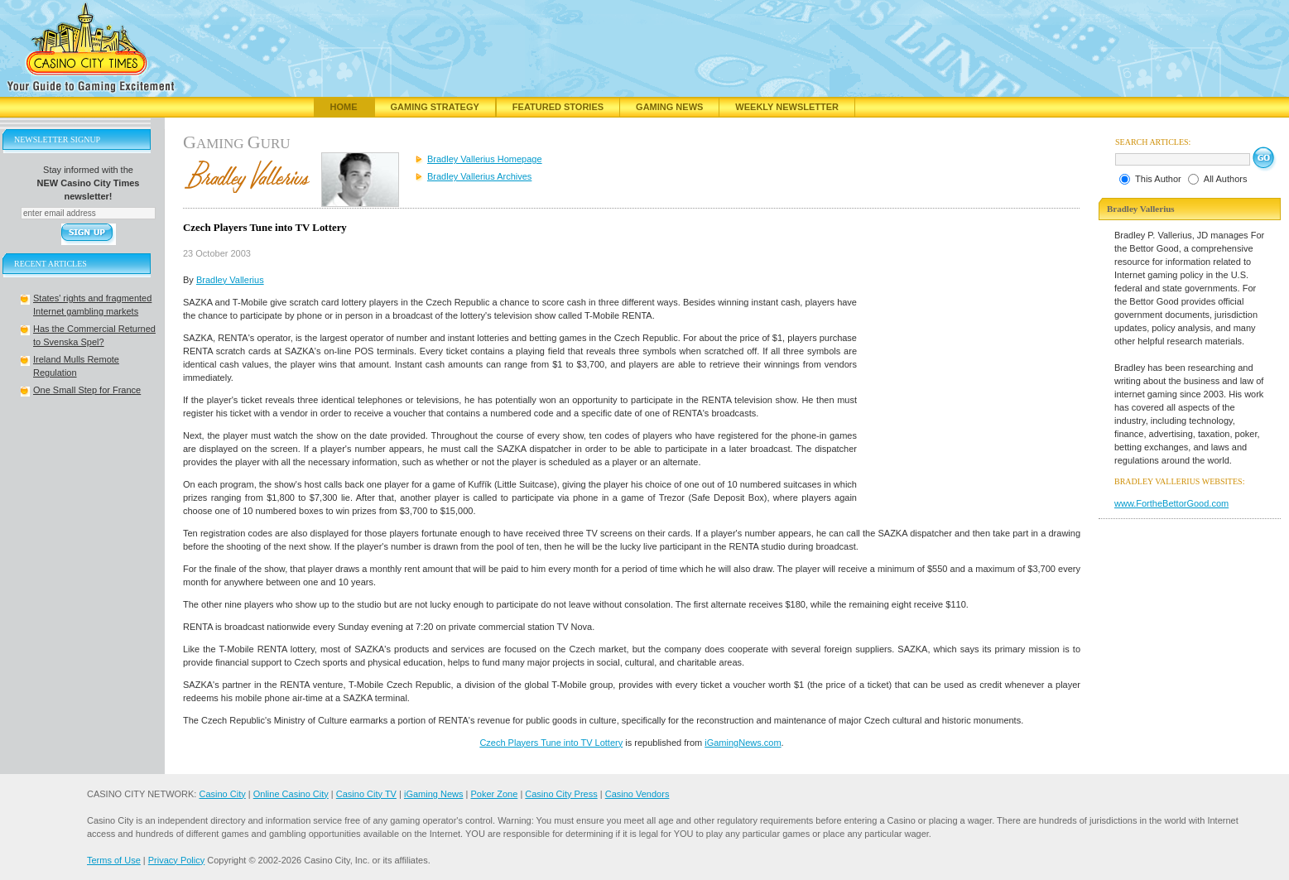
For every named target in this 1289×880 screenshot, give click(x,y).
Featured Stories (558, 107)
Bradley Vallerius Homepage (484, 159)
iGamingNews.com (743, 743)
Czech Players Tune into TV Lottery (551, 743)
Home (344, 107)
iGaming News (434, 794)
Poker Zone (493, 794)
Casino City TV (366, 794)
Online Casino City (291, 794)
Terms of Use (114, 860)
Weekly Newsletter (787, 107)
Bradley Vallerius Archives (479, 176)
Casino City (222, 794)
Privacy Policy (176, 860)
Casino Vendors (637, 794)
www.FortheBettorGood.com (1171, 503)
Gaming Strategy (435, 107)
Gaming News (669, 107)
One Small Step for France (87, 390)
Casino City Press (561, 794)
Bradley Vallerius (230, 280)
